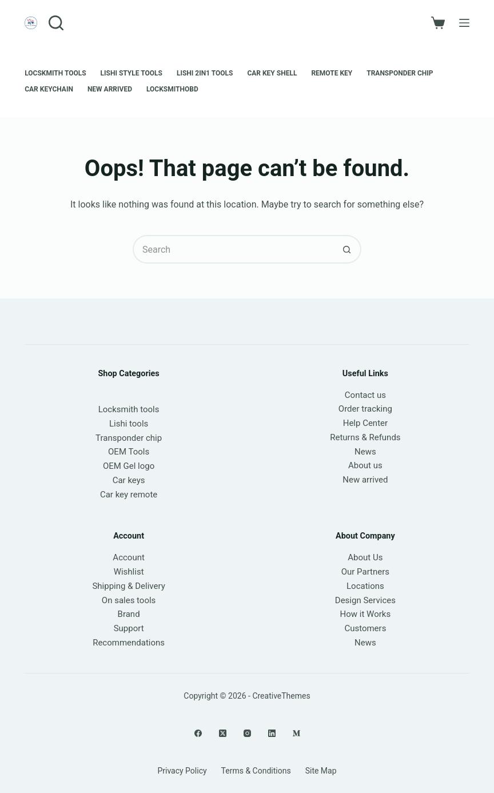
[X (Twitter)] (222, 733)
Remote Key (331, 73)
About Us (365, 557)
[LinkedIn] (272, 733)
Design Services (365, 600)
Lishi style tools (131, 73)
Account (129, 557)
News (365, 452)
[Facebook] (198, 733)
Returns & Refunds (365, 437)
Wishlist (129, 572)
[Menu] (464, 23)
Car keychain (49, 89)
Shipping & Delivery (128, 586)
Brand (129, 614)
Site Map (321, 770)
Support (129, 628)
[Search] (56, 22)
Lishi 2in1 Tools (205, 73)
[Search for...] (233, 249)
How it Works (365, 614)
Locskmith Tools (55, 73)
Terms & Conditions (256, 770)
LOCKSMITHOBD (172, 89)
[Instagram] (247, 733)
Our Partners (365, 572)
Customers (365, 628)
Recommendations (129, 642)
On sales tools (129, 600)
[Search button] (347, 249)
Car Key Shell (272, 73)
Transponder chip (399, 73)
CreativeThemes (281, 695)
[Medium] (296, 733)
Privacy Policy (181, 770)
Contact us (365, 395)
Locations (365, 586)
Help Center (365, 423)
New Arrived (109, 89)
